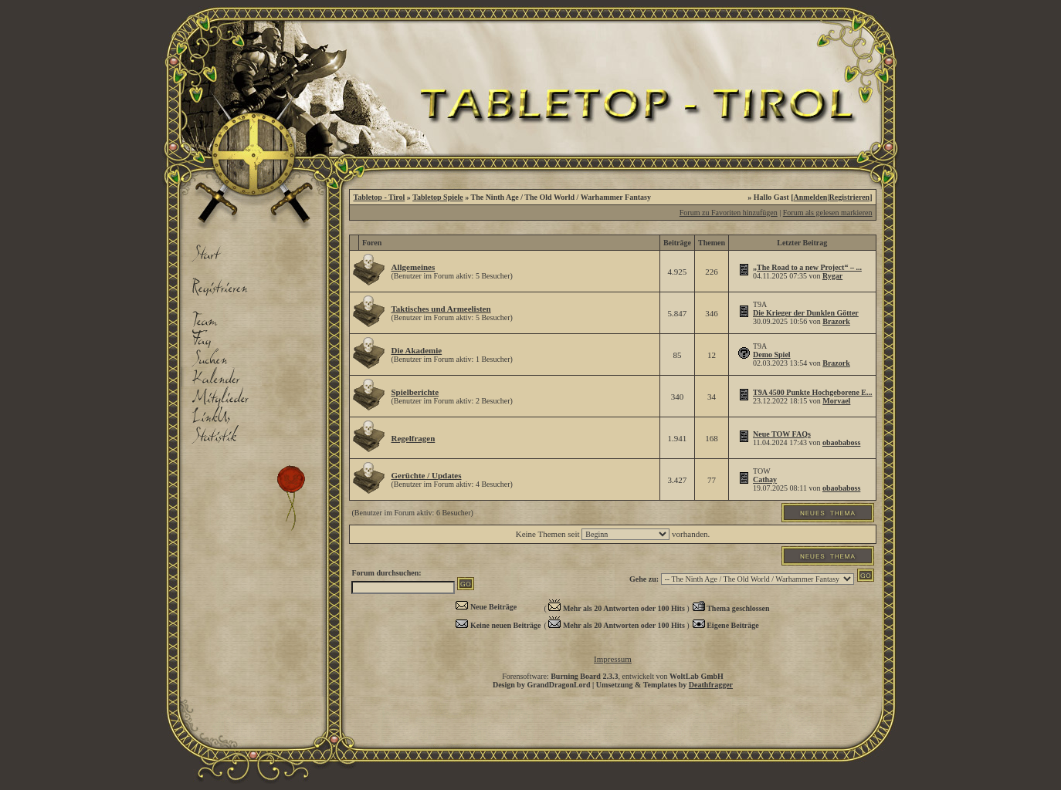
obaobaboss (841, 442)
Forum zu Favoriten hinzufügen (729, 212)
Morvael (836, 401)
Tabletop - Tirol (379, 197)
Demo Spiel (772, 354)
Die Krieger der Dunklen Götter (806, 313)
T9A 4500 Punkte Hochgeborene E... (813, 392)
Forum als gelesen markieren (828, 212)
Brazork (836, 321)
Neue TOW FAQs (782, 434)
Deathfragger (711, 684)
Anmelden (811, 197)
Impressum (613, 658)
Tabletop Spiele (437, 197)
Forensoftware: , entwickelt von (613, 676)
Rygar (832, 276)
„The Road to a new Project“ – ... (807, 267)
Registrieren (849, 197)
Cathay (765, 479)
